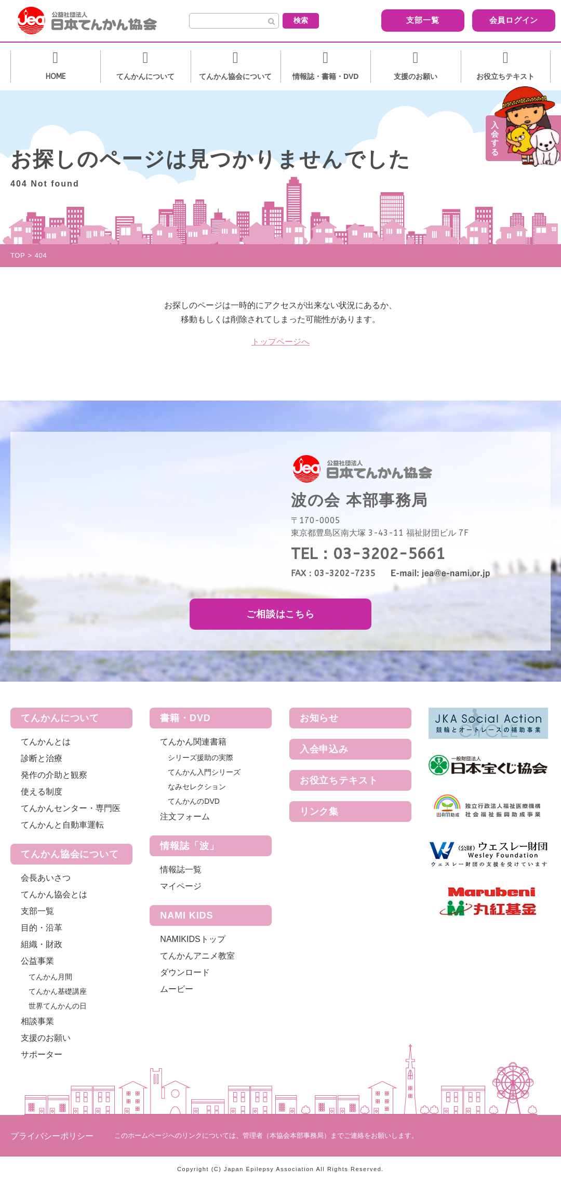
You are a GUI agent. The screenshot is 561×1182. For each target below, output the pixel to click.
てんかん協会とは (54, 894)
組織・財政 (41, 944)
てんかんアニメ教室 (197, 955)
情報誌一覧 (181, 869)
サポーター (41, 1054)
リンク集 (319, 811)
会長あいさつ (46, 877)
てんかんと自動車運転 (62, 824)
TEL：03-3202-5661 (368, 554)
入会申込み (324, 749)
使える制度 (41, 791)
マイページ (181, 886)
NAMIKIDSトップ (192, 939)
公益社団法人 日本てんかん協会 (96, 20)
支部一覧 (402, 20)
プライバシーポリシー (52, 1136)
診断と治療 (41, 758)
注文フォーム (185, 816)
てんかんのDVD (194, 801)
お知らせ (319, 718)
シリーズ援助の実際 (200, 757)
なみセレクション (197, 786)
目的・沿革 (41, 927)
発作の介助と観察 (54, 775)
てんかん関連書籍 (193, 741)
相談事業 (37, 1021)
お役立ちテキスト (339, 780)
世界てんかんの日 (58, 1006)
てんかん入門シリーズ (204, 772)
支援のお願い (46, 1037)
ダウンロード (185, 972)
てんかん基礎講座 (58, 991)
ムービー (176, 989)
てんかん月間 (50, 977)
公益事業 (37, 961)
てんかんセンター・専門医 (71, 808)
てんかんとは (46, 741)
